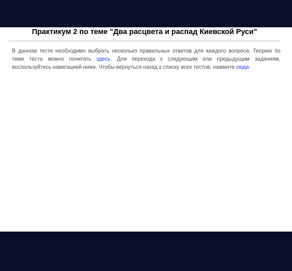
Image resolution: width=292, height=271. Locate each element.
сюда (242, 67)
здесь (103, 59)
